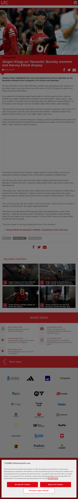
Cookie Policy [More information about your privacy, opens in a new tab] (53, 478)
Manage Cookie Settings (39, 490)
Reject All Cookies (55, 484)
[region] (39, 479)
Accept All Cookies (22, 484)
